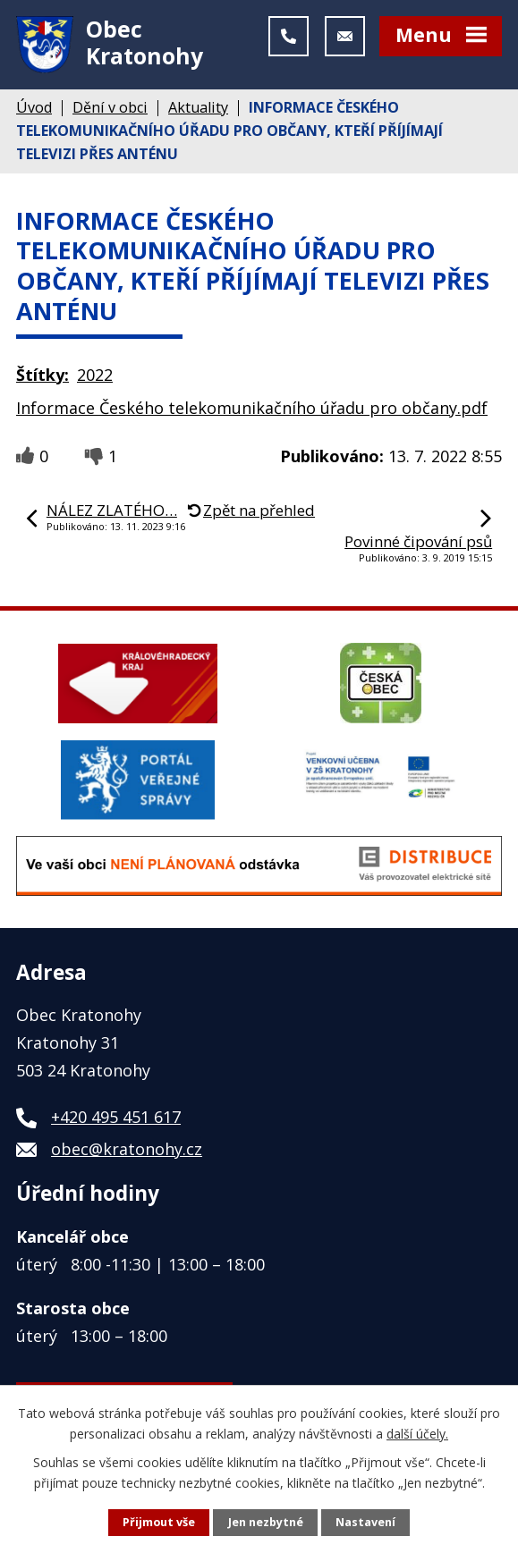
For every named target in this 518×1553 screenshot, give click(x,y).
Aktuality (198, 108)
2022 (95, 375)
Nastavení (365, 1522)
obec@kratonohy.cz (126, 1150)
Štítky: (42, 375)
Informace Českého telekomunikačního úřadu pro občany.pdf (252, 408)
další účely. (417, 1432)
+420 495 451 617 (116, 1118)
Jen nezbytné (265, 1522)
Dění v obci (110, 108)
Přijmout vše (159, 1522)
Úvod (34, 108)
